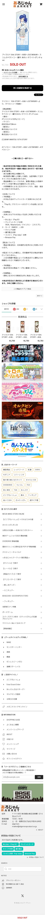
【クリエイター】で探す (11, 579)
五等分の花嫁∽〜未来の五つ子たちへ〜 (18, 530)
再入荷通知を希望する (22, 88)
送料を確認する (23, 76)
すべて (6, 309)
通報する (39, 296)
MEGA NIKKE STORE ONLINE (13, 514)
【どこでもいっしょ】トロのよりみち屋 (18, 519)
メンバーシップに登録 (10, 72)
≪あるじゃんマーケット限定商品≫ (16, 558)
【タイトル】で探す (10, 563)
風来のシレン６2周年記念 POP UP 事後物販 (19, 547)
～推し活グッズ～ (9, 585)
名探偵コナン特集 (9, 607)
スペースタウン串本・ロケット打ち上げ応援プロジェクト (19, 618)
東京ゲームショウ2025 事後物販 (15, 536)
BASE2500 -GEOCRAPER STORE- (15, 596)
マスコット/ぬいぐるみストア (13, 623)
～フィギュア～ (8, 601)
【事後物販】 (7, 629)
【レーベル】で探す (10, 569)
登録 (39, 777)
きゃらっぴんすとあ (10, 525)
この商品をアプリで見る (22, 289)
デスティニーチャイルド (11, 552)
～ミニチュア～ (8, 590)
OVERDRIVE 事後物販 (10, 541)
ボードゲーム (7, 612)
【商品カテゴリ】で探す (11, 574)
